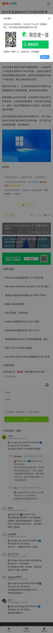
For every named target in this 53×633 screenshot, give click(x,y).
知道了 (45, 57)
